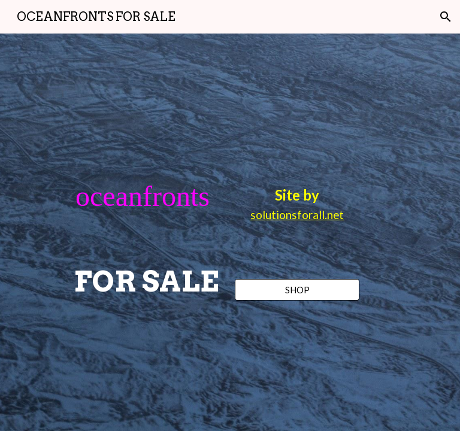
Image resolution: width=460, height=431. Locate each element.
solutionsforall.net (297, 214)
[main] (146, 232)
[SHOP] (296, 289)
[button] (445, 16)
